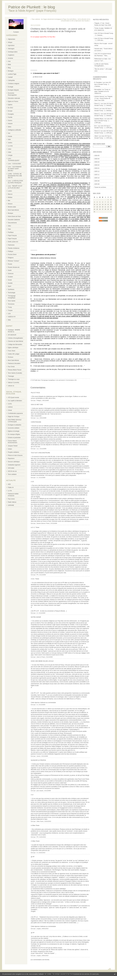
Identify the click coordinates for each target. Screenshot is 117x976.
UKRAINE (11, 505)
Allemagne (11, 48)
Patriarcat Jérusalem (14, 363)
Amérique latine (12, 52)
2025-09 (96, 181)
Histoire (10, 123)
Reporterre (11, 458)
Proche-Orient (12, 254)
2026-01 (96, 168)
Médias (10, 197)
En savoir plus (94, 974)
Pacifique (10, 232)
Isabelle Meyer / (99, 119)
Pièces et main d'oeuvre (15, 455)
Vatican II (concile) (13, 382)
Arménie (10, 58)
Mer (9, 200)
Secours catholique (14, 461)
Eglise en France (13, 101)
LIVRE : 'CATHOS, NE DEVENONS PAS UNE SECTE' (15, 176)
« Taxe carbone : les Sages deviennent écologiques (46, 19)
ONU (9, 226)
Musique (10, 213)
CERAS (10, 407)
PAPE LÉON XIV (13, 242)
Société (10, 283)
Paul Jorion (11, 499)
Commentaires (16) (71, 380)
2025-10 (96, 178)
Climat (10, 410)
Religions (10, 257)
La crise (10, 146)
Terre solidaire (12, 474)
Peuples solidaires (13, 452)
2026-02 (96, 165)
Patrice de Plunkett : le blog (31, 7)
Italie (9, 139)
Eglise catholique (13, 347)
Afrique (10, 42)
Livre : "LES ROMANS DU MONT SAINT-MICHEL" (14, 168)
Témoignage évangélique (48, 380)
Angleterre (11, 55)
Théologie (11, 376)
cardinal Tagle (12, 74)
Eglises (10, 104)
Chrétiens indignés (13, 83)
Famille (10, 117)
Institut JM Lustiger (13, 354)
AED (9, 484)
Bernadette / (98, 89)
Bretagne (10, 71)
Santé (9, 270)
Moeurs (10, 204)
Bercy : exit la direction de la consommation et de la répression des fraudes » (75, 20)
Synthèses (11, 289)
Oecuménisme (12, 223)
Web (9, 320)
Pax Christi (11, 366)
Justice (10, 142)
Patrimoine (11, 245)
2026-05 (96, 155)
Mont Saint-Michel (13, 210)
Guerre (10, 120)
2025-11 (96, 174)
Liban (9, 149)
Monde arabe (12, 207)
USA (9, 313)
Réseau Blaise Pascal (14, 370)
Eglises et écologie (13, 431)
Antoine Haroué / (99, 96)
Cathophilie (11, 80)
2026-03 (96, 162)
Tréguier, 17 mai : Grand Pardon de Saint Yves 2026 (103, 98)
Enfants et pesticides (14, 437)
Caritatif (10, 77)
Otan (9, 229)
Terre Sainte (11, 301)
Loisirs (10, 191)
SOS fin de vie (12, 471)
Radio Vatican (12, 502)
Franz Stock (11, 351)
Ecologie (10, 87)
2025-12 (96, 171)
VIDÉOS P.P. (12, 317)
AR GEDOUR (12, 335)
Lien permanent (60, 380)
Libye (9, 152)
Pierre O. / (97, 103)
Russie (10, 264)
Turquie (10, 310)
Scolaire (10, 277)
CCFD (10, 404)
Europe (10, 111)
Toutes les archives (100, 187)
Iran (9, 133)
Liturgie (10, 155)
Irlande (10, 136)
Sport (9, 286)
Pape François (12, 235)
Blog (9, 68)
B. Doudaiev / (98, 82)
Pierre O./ (97, 131)
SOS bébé (11, 468)
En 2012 (10, 108)
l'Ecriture (10, 357)
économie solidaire (13, 428)
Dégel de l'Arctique (13, 416)
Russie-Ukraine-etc (14, 267)
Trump (10, 307)
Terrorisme (11, 304)
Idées (9, 127)
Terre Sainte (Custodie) (15, 373)
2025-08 (96, 184)
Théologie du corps (14, 379)
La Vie (10, 490)
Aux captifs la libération (15, 400)
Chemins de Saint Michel (15, 341)
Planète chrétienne (13, 248)
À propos (16, 32)
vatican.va (11, 386)
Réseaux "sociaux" (13, 261)
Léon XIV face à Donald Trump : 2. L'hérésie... (102, 84)
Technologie (11, 292)
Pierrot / (96, 108)
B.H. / (96, 126)
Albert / (96, 136)
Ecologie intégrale (13, 90)
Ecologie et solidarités (14, 425)
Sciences (10, 273)
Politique (10, 251)
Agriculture (11, 45)
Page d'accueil (67, 19)
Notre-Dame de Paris (14, 216)
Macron (10, 194)
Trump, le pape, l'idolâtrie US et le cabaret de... (102, 91)
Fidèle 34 (10, 487)
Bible (9, 64)
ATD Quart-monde (13, 397)
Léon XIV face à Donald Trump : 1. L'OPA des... (103, 120)
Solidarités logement (14, 465)
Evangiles (11, 114)
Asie (9, 61)
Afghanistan (11, 39)
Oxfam (10, 449)
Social (10, 280)
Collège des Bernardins (15, 344)
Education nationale (14, 98)
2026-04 (96, 159)
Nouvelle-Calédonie (14, 219)
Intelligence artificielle (14, 130)
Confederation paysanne (15, 413)
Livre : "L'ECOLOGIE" (14, 163)
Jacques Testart (12, 446)
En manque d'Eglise (14, 434)
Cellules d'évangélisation (15, 338)
